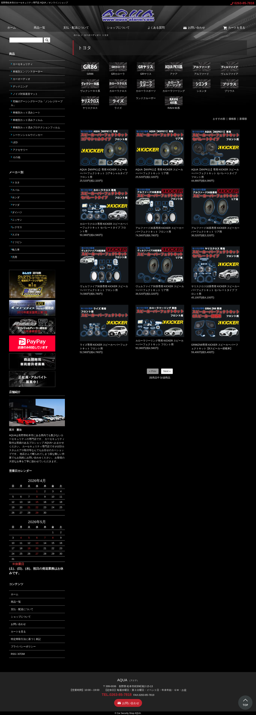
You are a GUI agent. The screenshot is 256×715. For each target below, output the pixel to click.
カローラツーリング (173, 85)
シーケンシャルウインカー (27, 134)
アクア (174, 68)
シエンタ (201, 85)
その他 (15, 157)
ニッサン (16, 219)
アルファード (201, 68)
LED (14, 142)
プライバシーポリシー (23, 646)
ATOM (21, 654)
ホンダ (15, 197)
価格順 (232, 118)
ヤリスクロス (90, 102)
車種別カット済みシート (25, 112)
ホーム (11, 27)
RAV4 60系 (174, 102)
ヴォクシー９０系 (90, 85)
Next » (166, 371)
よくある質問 (156, 27)
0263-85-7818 (242, 3)
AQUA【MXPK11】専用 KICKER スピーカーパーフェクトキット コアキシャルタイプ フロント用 (104, 173)
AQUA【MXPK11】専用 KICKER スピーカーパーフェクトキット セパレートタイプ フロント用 (215, 173)
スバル (15, 190)
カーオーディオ (91, 35)
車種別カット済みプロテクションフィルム (35, 127)
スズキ (15, 234)
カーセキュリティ (22, 64)
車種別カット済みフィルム (27, 120)
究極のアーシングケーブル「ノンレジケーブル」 (37, 103)
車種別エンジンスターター (27, 71)
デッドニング (19, 86)
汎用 (14, 257)
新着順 (243, 118)
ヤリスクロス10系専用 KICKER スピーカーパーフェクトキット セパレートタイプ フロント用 (215, 290)
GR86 (90, 68)
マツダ (15, 204)
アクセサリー (19, 149)
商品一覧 (39, 27)
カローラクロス (118, 85)
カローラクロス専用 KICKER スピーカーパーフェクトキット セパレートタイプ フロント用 (104, 227)
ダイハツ (16, 212)
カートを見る (234, 27)
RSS (13, 654)
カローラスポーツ (146, 85)
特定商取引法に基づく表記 (26, 639)
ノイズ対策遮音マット (24, 93)
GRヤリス (146, 68)
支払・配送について (76, 27)
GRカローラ (118, 68)
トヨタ (105, 35)
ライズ (118, 102)
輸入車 (15, 249)
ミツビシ (16, 242)
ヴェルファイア (229, 68)
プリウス (229, 85)
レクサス (16, 227)
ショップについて (118, 27)
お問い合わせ (194, 27)
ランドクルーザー (146, 98)
